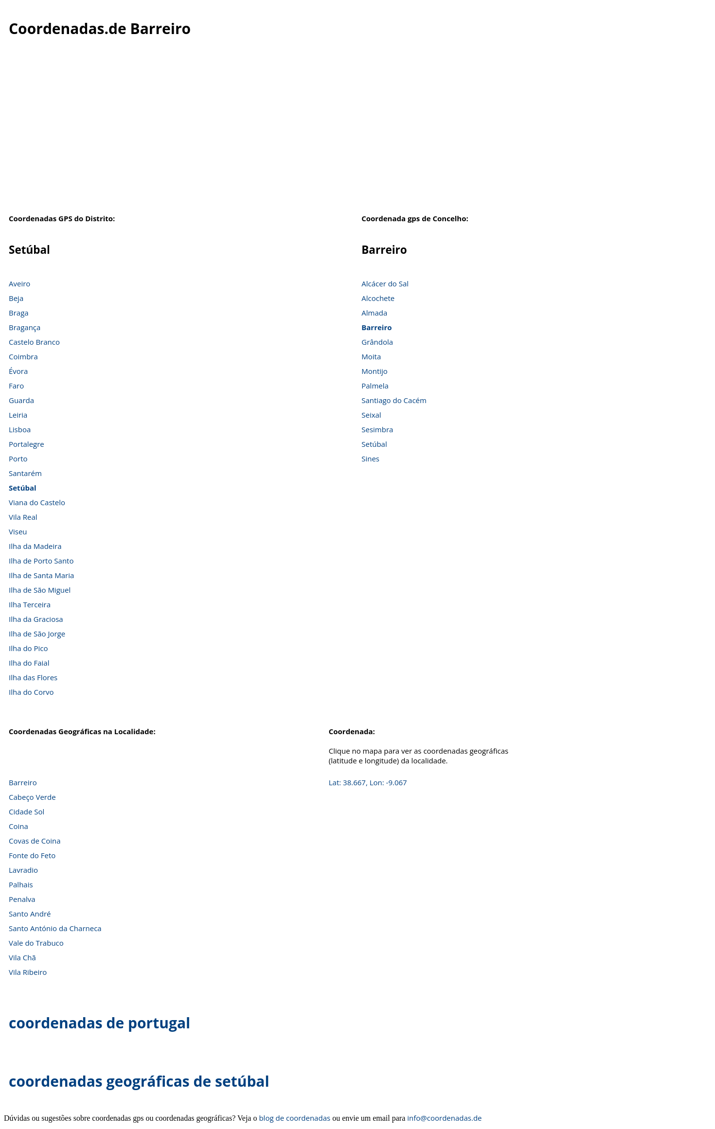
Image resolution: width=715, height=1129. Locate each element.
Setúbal (22, 488)
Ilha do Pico (28, 648)
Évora (18, 371)
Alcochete (377, 298)
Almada (374, 313)
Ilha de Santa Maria (41, 575)
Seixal (371, 415)
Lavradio (23, 870)
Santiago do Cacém (394, 400)
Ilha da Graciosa (36, 619)
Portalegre (26, 444)
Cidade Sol (26, 811)
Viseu (18, 531)
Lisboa (20, 429)
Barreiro (376, 327)
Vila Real (23, 517)
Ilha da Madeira (35, 546)
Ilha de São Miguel (40, 590)
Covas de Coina (35, 841)
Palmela (375, 385)
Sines (370, 458)
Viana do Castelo (37, 502)
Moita (371, 356)
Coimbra (23, 356)
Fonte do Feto (32, 855)
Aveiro (19, 283)
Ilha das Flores (33, 677)
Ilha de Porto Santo (41, 560)
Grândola (377, 342)
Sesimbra (377, 429)
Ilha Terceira (30, 604)
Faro (16, 385)
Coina (18, 826)
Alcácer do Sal (385, 283)
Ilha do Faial (29, 663)
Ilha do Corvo (31, 692)
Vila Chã (22, 957)
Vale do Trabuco (36, 943)
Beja (16, 298)
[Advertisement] (357, 131)
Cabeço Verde (32, 797)
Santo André (30, 913)
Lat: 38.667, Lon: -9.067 (368, 782)
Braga (19, 313)
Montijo (374, 371)
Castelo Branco (34, 342)
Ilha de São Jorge (37, 633)
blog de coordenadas (294, 1118)
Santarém (25, 473)
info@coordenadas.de (444, 1118)
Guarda (21, 400)
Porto (18, 458)
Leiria (18, 415)
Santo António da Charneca (55, 928)
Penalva (22, 899)
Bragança (24, 327)
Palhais (21, 884)
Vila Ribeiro (28, 972)
